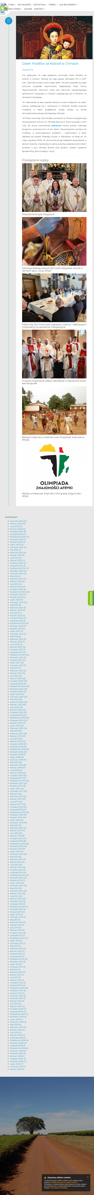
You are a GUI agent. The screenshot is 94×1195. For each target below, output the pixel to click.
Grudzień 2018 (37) (18, 744)
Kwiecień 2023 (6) (18, 607)
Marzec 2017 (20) (18, 799)
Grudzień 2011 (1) (17, 954)
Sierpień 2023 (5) (17, 597)
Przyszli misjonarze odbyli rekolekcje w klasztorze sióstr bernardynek (54, 382)
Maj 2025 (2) (15, 550)
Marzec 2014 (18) (17, 893)
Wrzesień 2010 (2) (18, 990)
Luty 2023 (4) (16, 613)
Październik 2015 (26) (19, 844)
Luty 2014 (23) (16, 896)
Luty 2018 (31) (16, 770)
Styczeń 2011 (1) (17, 980)
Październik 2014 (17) (19, 875)
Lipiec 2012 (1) (16, 940)
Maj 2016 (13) (15, 825)
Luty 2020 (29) (16, 707)
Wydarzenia (27, 70)
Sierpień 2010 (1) (17, 993)
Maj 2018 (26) (16, 762)
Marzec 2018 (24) (18, 767)
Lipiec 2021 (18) (17, 662)
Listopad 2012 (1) (17, 935)
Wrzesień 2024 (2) (18, 571)
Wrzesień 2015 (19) (18, 846)
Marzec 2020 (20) (18, 704)
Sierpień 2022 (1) (17, 628)
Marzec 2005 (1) (17, 1069)
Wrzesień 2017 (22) (18, 783)
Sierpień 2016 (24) (18, 817)
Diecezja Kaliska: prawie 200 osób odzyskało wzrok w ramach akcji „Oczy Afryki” (52, 269)
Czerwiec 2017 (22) (18, 791)
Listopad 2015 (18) (18, 841)
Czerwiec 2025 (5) (18, 547)
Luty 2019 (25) (16, 739)
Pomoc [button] (53, 4)
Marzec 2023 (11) (17, 610)
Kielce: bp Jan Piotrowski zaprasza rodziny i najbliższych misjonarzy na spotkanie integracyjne (54, 325)
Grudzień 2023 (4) (18, 589)
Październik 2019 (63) (19, 718)
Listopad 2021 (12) (18, 652)
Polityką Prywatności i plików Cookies (64, 1182)
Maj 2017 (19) (15, 794)
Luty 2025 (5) (16, 558)
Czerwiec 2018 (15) (18, 760)
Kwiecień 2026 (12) (18, 521)
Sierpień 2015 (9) (17, 849)
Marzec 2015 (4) (17, 862)
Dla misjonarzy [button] (69, 4)
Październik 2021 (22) (19, 655)
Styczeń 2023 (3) (17, 615)
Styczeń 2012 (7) (17, 951)
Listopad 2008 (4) (18, 1038)
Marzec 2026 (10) (18, 524)
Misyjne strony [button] (13, 8)
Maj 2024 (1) (15, 576)
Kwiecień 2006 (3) (18, 1053)
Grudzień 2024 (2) (18, 563)
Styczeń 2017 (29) (18, 804)
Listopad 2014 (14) (18, 872)
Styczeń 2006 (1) (17, 1056)
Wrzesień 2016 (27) (18, 815)
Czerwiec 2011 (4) (18, 967)
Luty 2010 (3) (15, 1003)
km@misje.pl (9, 1178)
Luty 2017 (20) (16, 802)
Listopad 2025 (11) (18, 534)
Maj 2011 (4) (15, 969)
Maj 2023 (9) (15, 605)
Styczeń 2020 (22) (18, 710)
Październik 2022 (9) (19, 623)
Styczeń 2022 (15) (18, 647)
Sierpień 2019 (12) (18, 723)
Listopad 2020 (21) (18, 684)
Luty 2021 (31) (16, 676)
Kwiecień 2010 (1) (17, 998)
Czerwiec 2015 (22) (18, 854)
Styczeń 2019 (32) (18, 741)
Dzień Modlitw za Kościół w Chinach (50, 63)
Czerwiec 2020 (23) (18, 697)
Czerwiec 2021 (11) (18, 665)
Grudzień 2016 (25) (18, 807)
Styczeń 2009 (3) (17, 1035)
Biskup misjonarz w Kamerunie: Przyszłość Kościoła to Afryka (53, 438)
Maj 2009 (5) (15, 1024)
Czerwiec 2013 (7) (18, 917)
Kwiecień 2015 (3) (18, 859)
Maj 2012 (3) (15, 946)
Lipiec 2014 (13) (17, 883)
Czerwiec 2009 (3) (18, 1022)
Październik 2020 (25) (20, 686)
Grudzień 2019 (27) (18, 712)
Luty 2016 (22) (16, 833)
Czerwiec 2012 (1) (18, 943)
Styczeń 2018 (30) (18, 773)
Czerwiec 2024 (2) (18, 573)
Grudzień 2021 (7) (18, 649)
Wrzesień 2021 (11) (18, 657)
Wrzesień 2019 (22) (18, 720)
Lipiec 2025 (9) (16, 544)
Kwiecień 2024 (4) (18, 579)
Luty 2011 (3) (15, 977)
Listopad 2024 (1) (17, 566)
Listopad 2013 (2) (17, 904)
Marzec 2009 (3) (17, 1030)
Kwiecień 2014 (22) (18, 891)
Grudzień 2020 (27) (18, 681)
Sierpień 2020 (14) (18, 691)
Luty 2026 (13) (16, 526)
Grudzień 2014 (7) (18, 870)
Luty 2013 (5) (15, 927)
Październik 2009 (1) (19, 1014)
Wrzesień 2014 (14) (18, 878)
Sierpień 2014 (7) (17, 880)
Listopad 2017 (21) (18, 778)
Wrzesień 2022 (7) (18, 626)
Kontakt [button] (39, 8)
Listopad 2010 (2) (17, 985)
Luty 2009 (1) (15, 1032)
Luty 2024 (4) (16, 584)
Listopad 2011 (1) (17, 956)
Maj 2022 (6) (15, 636)
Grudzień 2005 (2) (18, 1059)
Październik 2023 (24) (20, 592)
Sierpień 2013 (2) (17, 912)
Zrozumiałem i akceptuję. (59, 1188)
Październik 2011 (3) (19, 959)
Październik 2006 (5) (19, 1048)
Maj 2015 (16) (15, 857)
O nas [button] (12, 4)
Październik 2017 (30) (19, 780)
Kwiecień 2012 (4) (18, 948)
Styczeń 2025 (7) (17, 560)
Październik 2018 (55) (19, 749)
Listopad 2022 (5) (18, 621)
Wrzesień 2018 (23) (18, 752)
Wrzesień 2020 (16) (18, 689)
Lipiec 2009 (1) (16, 1019)
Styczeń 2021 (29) (18, 678)
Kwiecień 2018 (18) (18, 765)
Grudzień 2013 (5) (18, 901)
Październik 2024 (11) (19, 568)
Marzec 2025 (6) (17, 555)
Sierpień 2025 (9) (17, 542)
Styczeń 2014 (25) (18, 899)
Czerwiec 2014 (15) (18, 885)
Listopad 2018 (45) (18, 746)
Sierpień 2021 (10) (18, 660)
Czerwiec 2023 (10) (18, 602)
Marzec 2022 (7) (17, 642)
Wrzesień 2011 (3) (18, 962)
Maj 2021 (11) (15, 668)
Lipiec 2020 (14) (17, 694)
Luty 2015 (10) (16, 864)
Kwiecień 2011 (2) (17, 972)
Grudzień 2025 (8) (18, 531)
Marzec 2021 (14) (17, 673)
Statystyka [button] (40, 4)
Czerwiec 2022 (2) (18, 634)
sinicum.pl (56, 125)
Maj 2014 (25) (16, 888)
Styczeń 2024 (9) (17, 586)
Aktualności (24, 4)
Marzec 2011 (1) (17, 975)
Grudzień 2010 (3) (18, 982)
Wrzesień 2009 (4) (18, 1017)
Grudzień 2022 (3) (18, 618)
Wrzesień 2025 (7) (18, 539)
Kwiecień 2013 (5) (18, 922)
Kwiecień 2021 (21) (18, 670)
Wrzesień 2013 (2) (18, 909)
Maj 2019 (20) (16, 731)
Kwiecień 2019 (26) (18, 733)
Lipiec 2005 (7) (16, 1064)
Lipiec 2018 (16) (17, 757)
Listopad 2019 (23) (18, 715)
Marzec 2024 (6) (17, 581)
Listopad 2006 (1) (17, 1045)
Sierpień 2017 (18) (18, 786)
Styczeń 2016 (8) (17, 836)
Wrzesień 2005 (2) (18, 1061)
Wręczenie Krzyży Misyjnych (38, 214)
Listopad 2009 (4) (18, 1011)
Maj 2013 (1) (15, 920)
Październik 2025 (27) (19, 537)
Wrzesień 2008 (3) (18, 1043)
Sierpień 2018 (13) (18, 754)
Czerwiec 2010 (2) (18, 996)
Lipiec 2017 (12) (17, 788)
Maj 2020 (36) (16, 699)
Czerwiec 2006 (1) (18, 1051)
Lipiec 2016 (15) (17, 820)
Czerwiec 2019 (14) (18, 728)
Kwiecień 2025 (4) (18, 552)
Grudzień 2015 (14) (18, 838)
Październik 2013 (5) (19, 906)
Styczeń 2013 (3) (17, 930)
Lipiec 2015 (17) (17, 851)
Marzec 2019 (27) (18, 736)
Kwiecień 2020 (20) (18, 702)
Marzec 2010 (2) (17, 1001)
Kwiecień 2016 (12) (18, 828)
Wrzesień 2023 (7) (18, 594)
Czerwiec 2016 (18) (18, 822)
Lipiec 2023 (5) (16, 600)
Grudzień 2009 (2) (18, 1009)
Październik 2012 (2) (19, 938)
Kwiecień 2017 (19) (18, 796)
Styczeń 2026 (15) (18, 529)
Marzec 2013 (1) (17, 925)
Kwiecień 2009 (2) (18, 1027)
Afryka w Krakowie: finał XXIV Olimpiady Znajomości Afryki (51, 495)
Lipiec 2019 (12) (17, 726)
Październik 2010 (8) (19, 988)
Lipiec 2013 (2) (16, 914)
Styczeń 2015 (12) (17, 867)
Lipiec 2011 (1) (16, 964)
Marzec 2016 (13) (17, 830)
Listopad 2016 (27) (18, 809)
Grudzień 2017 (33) (18, 775)
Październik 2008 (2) (19, 1040)
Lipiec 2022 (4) (16, 631)
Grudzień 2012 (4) (18, 933)
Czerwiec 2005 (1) (18, 1066)
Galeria (28, 8)
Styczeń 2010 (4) (17, 1006)
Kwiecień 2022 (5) (18, 639)
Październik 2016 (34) (19, 812)
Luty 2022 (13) (16, 644)
